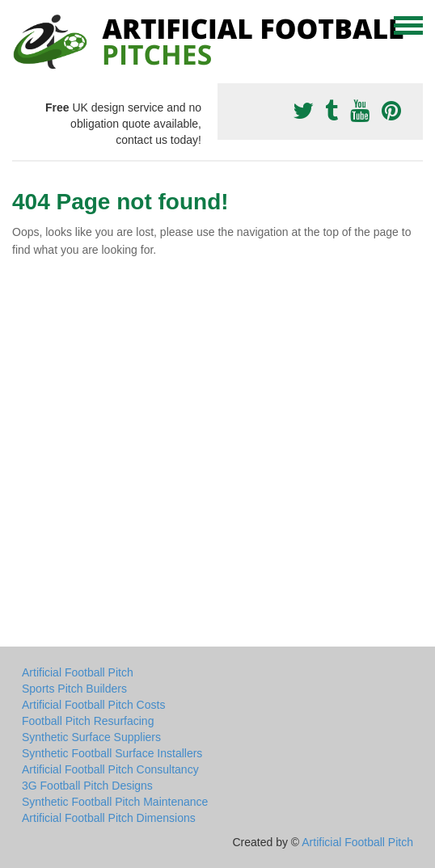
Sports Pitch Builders (74, 688)
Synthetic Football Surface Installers (112, 753)
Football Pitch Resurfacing (88, 720)
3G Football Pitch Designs (87, 785)
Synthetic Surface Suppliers (91, 737)
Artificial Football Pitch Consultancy (110, 769)
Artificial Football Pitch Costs (93, 704)
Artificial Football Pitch (77, 672)
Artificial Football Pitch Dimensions (109, 817)
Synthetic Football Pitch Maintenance (115, 801)
